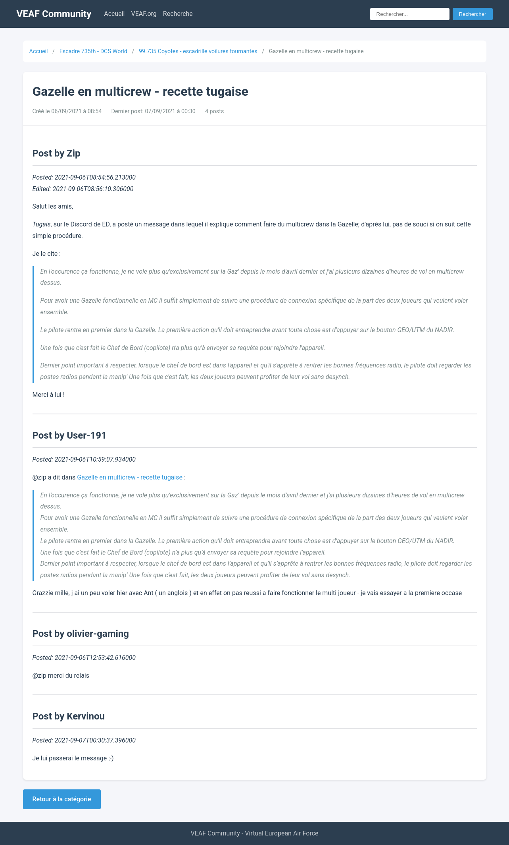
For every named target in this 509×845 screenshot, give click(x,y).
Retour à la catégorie (62, 799)
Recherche (178, 13)
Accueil (114, 13)
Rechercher (472, 14)
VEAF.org (144, 13)
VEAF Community (54, 13)
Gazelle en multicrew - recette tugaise (129, 477)
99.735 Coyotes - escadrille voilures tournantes (198, 51)
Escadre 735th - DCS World (93, 51)
